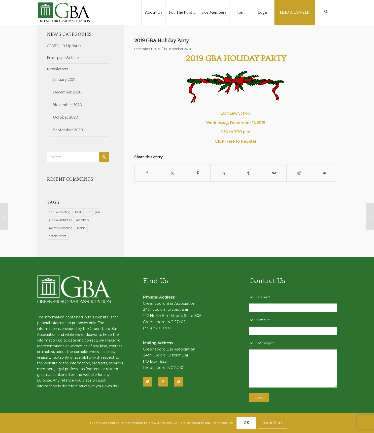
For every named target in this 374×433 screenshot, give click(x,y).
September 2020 (68, 130)
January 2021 (64, 79)
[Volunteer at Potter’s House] (370, 216)
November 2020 (67, 105)
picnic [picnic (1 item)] (81, 228)
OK (246, 423)
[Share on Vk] (273, 173)
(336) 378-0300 (157, 328)
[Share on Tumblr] (248, 173)
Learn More (272, 423)
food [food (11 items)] (78, 212)
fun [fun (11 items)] (88, 212)
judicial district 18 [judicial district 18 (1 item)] (60, 220)
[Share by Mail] (324, 173)
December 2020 (67, 92)
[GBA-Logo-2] (64, 12)
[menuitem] (153, 12)
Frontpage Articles (63, 57)
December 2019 (179, 49)
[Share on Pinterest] (197, 173)
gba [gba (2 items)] (97, 212)
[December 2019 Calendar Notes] (4, 216)
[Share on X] (172, 173)
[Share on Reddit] (299, 173)
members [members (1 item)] (82, 220)
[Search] (326, 12)
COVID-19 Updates (64, 46)
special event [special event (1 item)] (57, 236)
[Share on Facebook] (147, 173)
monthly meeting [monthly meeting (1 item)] (60, 228)
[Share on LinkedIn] (223, 173)
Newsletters (57, 69)
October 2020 (65, 117)
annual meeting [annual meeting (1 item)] (59, 212)
